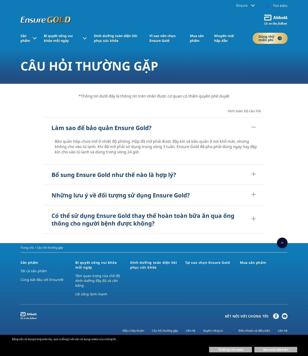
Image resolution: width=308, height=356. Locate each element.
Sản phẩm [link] (25, 38)
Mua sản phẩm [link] (197, 38)
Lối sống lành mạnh (91, 294)
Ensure (245, 5)
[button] (267, 6)
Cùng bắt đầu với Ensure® (42, 279)
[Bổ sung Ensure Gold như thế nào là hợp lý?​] (254, 174)
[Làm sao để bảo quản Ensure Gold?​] (254, 127)
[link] (27, 248)
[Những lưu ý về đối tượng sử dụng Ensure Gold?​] (254, 195)
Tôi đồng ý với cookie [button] (230, 349)
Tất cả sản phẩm (33, 271)
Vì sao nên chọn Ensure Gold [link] (162, 38)
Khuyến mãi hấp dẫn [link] (224, 38)
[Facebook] (276, 317)
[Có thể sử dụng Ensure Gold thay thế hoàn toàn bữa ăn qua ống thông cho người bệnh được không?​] (254, 219)
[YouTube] (285, 317)
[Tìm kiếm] (275, 5)
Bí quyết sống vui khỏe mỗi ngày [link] (58, 38)
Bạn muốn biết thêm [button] (276, 349)
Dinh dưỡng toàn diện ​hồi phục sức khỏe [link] (115, 38)
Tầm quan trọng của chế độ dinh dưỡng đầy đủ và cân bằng (97, 280)
